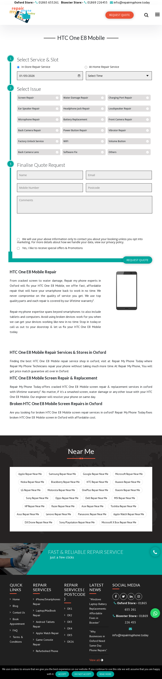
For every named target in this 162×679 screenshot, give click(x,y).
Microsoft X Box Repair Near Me (119, 522)
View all (96, 660)
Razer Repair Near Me (63, 506)
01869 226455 (84, 2)
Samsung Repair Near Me (62, 474)
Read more (105, 674)
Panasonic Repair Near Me (92, 514)
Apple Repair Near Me (30, 474)
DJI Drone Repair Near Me (38, 522)
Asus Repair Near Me (28, 514)
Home (16, 599)
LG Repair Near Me (31, 490)
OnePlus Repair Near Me (95, 490)
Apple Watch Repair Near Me (128, 514)
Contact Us (19, 612)
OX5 (69, 635)
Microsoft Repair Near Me (129, 474)
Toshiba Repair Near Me (123, 506)
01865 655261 (37, 2)
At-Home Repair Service (102, 66)
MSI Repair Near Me (124, 498)
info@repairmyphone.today (130, 2)
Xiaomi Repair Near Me (127, 490)
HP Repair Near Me (35, 506)
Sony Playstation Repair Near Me (77, 522)
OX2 (69, 615)
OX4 (69, 628)
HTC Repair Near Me (97, 482)
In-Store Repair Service (33, 66)
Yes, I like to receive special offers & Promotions (50, 248)
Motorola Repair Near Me (61, 490)
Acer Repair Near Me (92, 506)
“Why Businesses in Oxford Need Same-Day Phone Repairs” (98, 641)
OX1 (69, 608)
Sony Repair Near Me (37, 498)
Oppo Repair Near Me (66, 498)
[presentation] (46, 226)
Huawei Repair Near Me (127, 482)
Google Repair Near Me (95, 474)
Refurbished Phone (47, 651)
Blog (15, 606)
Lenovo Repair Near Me (58, 514)
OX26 (70, 641)
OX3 (69, 622)
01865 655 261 (130, 606)
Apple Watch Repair (47, 633)
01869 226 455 (130, 619)
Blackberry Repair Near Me (65, 482)
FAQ (15, 630)
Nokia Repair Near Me (32, 482)
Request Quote (119, 15)
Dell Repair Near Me (96, 498)
